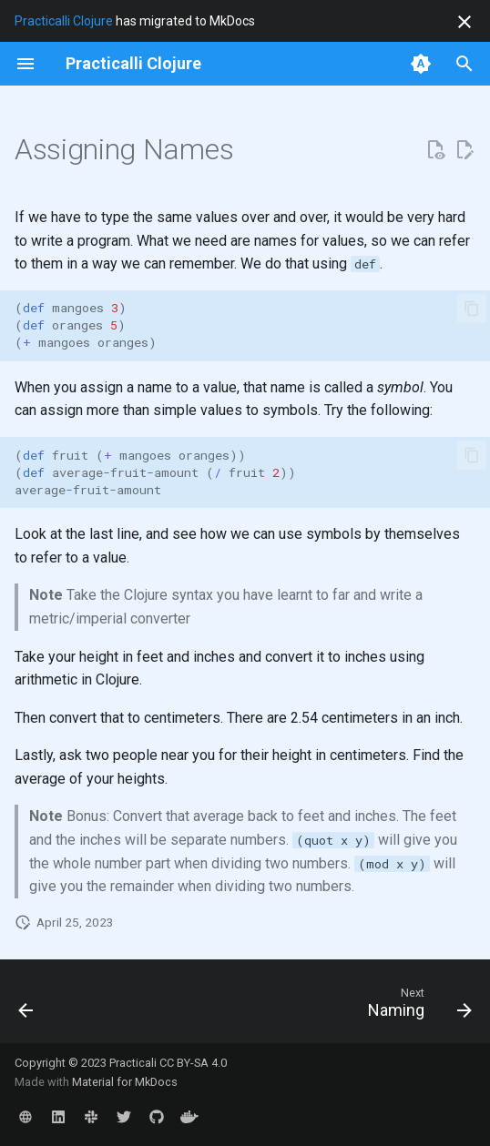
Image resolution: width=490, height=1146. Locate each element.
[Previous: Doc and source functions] (27, 1006)
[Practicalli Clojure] (133, 64)
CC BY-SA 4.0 (193, 1063)
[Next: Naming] (416, 1006)
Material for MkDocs (125, 1082)
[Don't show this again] (464, 22)
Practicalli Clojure (64, 21)
